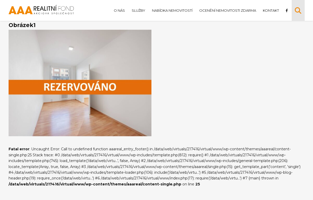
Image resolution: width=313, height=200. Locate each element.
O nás (119, 10)
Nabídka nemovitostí (172, 10)
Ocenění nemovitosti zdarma (227, 10)
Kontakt (271, 10)
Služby (138, 10)
